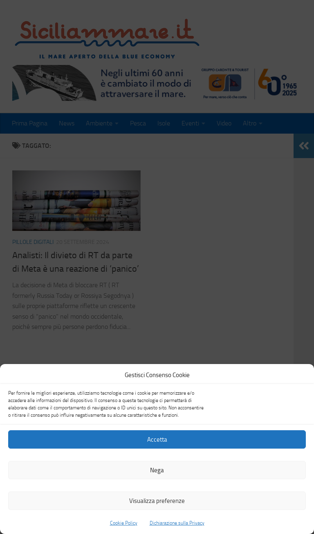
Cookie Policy (123, 523)
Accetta (157, 439)
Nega (157, 470)
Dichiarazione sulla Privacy (177, 523)
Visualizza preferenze (157, 501)
